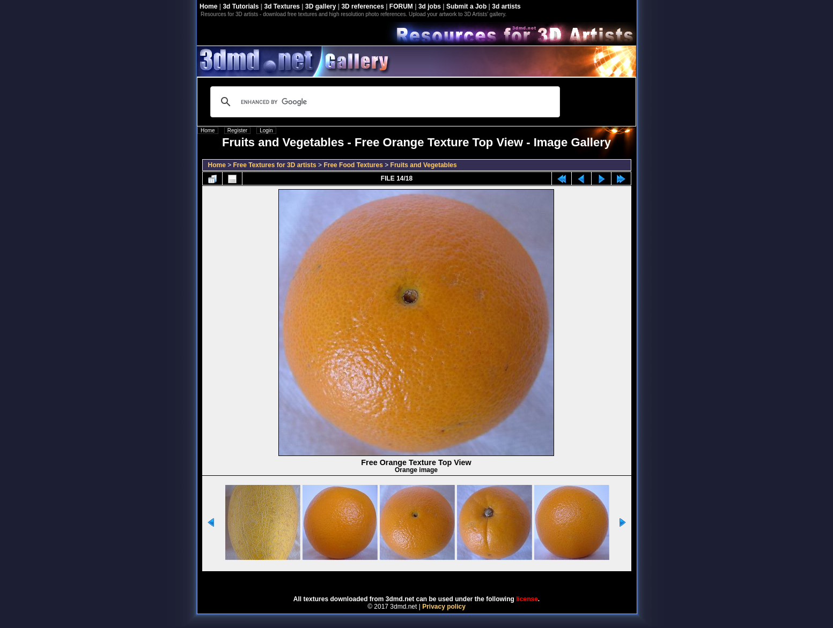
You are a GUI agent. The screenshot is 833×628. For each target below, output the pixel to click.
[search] (383, 101)
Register (237, 130)
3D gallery (320, 6)
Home (208, 6)
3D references (362, 6)
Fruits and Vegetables (423, 165)
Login (266, 130)
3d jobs (429, 6)
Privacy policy (444, 606)
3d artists (506, 6)
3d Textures (282, 6)
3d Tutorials (241, 6)
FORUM (401, 6)
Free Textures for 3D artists (274, 165)
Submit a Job (466, 6)
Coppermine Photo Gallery (429, 579)
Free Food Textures (352, 165)
